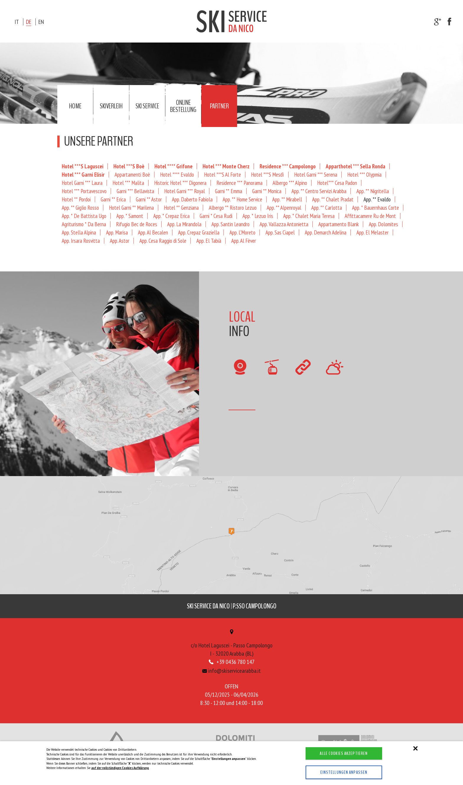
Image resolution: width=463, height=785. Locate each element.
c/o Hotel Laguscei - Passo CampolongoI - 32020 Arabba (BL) (231, 645)
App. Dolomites (383, 224)
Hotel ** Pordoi (76, 199)
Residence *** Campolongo (288, 166)
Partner (219, 106)
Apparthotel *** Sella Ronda (355, 166)
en (41, 22)
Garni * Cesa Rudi (216, 215)
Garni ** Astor (149, 199)
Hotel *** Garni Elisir (83, 174)
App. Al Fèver (243, 240)
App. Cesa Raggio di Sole (162, 240)
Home (75, 106)
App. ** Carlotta (326, 207)
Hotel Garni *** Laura (82, 182)
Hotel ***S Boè (128, 166)
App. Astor (119, 240)
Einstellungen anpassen (339, 772)
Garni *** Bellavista (135, 191)
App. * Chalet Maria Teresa (309, 215)
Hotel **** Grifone (173, 166)
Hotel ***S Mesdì (267, 174)
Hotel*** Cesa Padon (337, 182)
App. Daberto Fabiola (192, 199)
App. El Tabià (208, 240)
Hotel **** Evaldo (177, 174)
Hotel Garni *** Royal (184, 191)
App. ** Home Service (242, 199)
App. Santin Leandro (230, 224)
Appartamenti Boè (132, 174)
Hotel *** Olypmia (364, 174)
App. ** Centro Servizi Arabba (318, 191)
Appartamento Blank (338, 224)
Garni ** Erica (113, 199)
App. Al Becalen (153, 232)
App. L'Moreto (242, 232)
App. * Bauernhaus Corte (375, 207)
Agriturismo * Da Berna (84, 224)
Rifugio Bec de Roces (136, 224)
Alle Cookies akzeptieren (339, 753)
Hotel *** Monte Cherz (226, 166)
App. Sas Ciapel (280, 232)
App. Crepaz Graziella (198, 232)
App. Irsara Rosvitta (81, 240)
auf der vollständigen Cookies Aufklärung (120, 768)
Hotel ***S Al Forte (222, 174)
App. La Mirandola (184, 224)
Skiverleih (111, 106)
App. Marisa (117, 232)
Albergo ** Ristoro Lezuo (233, 207)
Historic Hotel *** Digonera (180, 182)
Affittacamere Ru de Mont (370, 215)
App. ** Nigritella (372, 191)
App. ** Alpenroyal (284, 207)
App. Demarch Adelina (325, 232)
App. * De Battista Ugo (84, 215)
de (28, 22)
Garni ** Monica (266, 191)
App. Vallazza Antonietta (284, 224)
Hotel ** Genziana (181, 207)
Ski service (147, 106)
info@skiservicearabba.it (231, 672)
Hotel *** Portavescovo (84, 191)
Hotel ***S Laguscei (82, 166)
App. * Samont (129, 215)
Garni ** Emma (228, 191)
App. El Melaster (372, 232)
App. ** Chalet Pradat (332, 199)
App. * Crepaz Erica (171, 215)
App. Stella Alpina (79, 232)
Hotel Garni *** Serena (315, 174)
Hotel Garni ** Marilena (131, 207)
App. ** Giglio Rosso (80, 207)
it (16, 22)
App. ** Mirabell (287, 199)
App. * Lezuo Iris (257, 215)
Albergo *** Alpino (290, 182)
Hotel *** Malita (128, 182)
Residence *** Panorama (239, 182)
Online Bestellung (183, 106)
